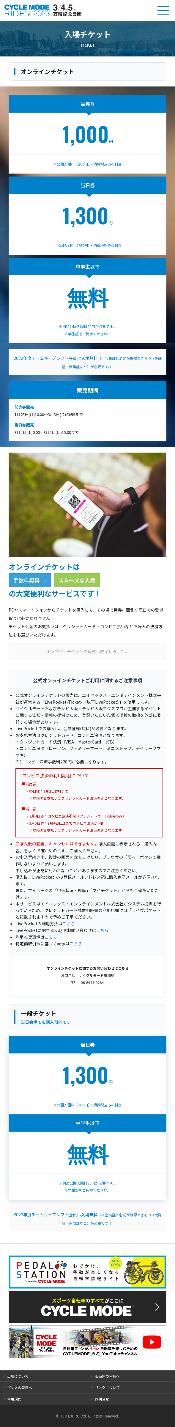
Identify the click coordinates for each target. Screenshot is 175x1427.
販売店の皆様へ (107, 1376)
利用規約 (14, 1398)
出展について (18, 1376)
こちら (68, 924)
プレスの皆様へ (19, 1387)
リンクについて (107, 1387)
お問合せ (102, 1398)
